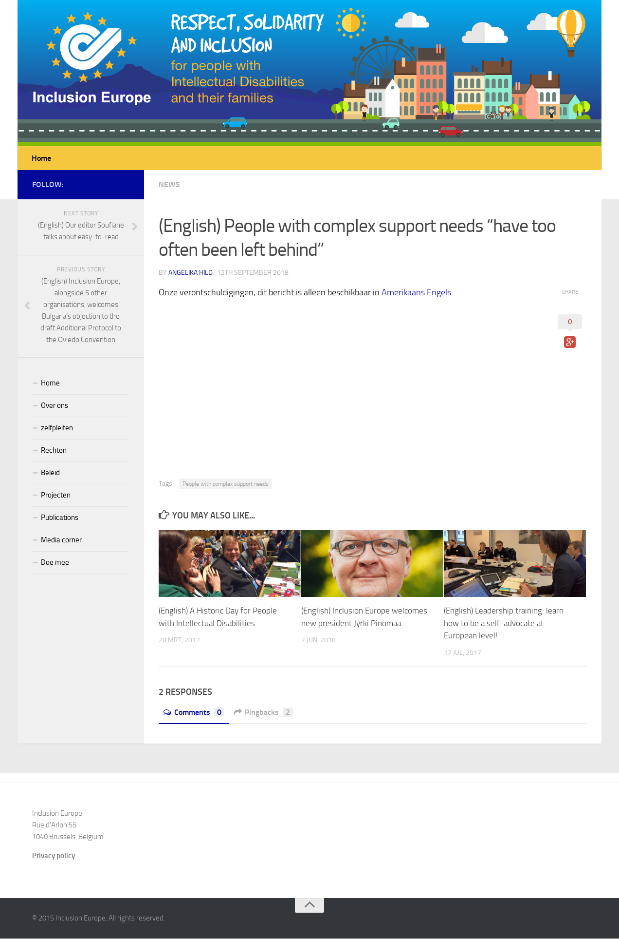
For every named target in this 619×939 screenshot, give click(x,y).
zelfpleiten (57, 428)
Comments (194, 712)
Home (41, 158)
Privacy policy (53, 856)
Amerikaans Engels (416, 292)
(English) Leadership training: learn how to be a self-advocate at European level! (504, 623)
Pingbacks (263, 712)
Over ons (54, 406)
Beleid (50, 473)
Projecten (56, 495)
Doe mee (55, 562)
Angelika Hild (190, 273)
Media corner (61, 540)
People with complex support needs (225, 484)
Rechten (54, 450)
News (169, 185)
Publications (59, 518)
